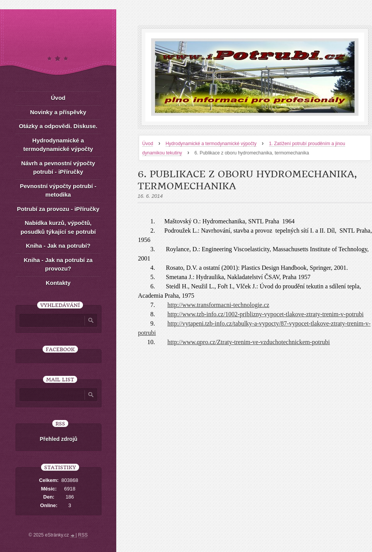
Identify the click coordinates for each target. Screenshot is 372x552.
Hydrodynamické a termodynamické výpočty (211, 143)
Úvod (147, 143)
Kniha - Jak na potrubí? (58, 245)
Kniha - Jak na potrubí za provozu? (58, 264)
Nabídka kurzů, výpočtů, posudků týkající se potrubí (58, 227)
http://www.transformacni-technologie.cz (218, 305)
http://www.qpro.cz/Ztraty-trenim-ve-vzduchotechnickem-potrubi (248, 342)
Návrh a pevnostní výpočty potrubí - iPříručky (58, 167)
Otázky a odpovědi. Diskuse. (58, 126)
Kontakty (58, 282)
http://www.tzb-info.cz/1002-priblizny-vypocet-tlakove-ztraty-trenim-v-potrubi (265, 314)
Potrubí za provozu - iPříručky (58, 209)
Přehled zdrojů (58, 439)
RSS (83, 535)
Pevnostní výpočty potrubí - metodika (58, 190)
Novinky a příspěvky (58, 112)
